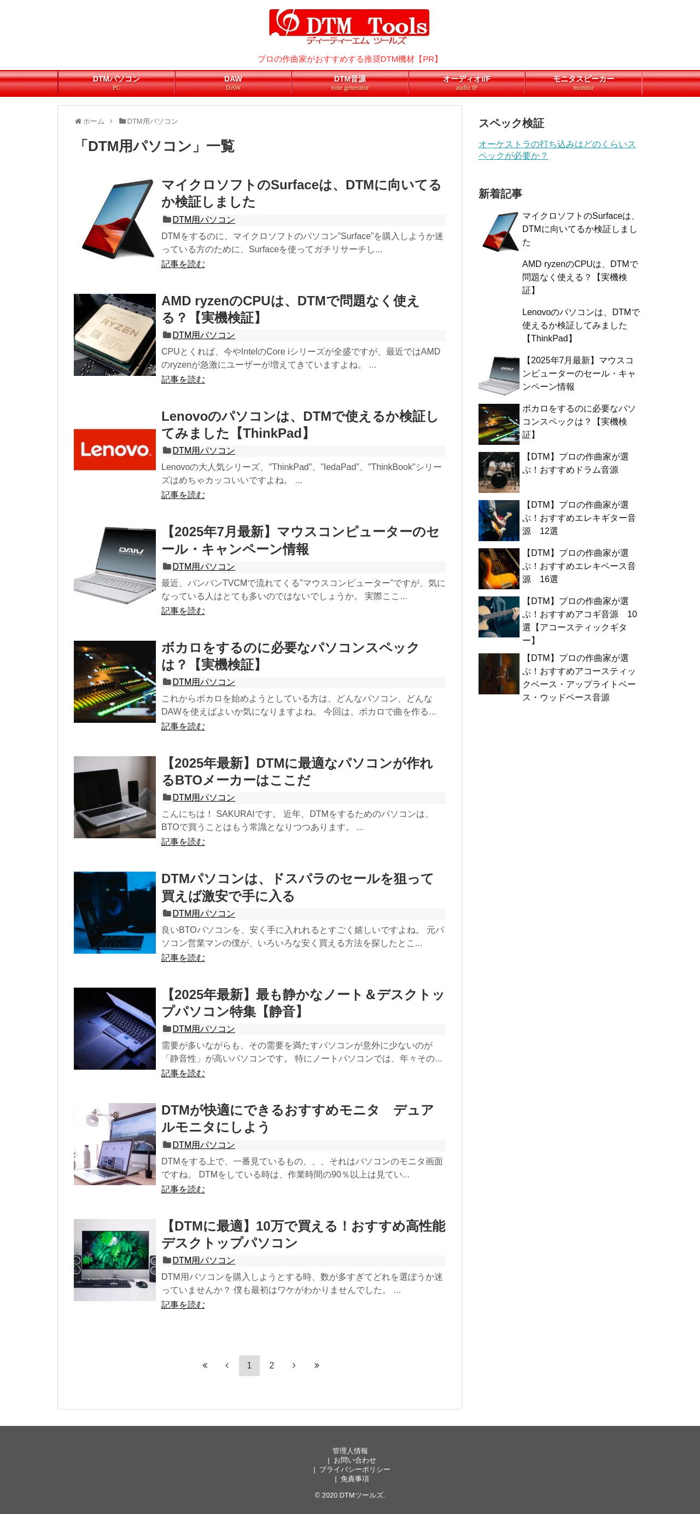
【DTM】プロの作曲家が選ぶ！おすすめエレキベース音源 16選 (579, 566)
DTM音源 (350, 82)
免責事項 (355, 1479)
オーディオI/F (467, 82)
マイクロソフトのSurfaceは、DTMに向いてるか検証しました (581, 229)
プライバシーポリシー (354, 1469)
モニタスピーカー (583, 82)
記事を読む (183, 264)
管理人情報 (350, 1451)
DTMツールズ (361, 1495)
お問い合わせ (355, 1460)
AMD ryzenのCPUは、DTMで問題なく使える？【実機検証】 (580, 277)
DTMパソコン (116, 82)
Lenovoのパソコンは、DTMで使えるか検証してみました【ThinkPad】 (581, 325)
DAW (233, 82)
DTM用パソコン (204, 219)
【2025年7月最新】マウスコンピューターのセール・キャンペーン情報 (579, 373)
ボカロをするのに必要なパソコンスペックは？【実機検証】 (579, 421)
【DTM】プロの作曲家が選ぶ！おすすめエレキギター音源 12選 (579, 518)
